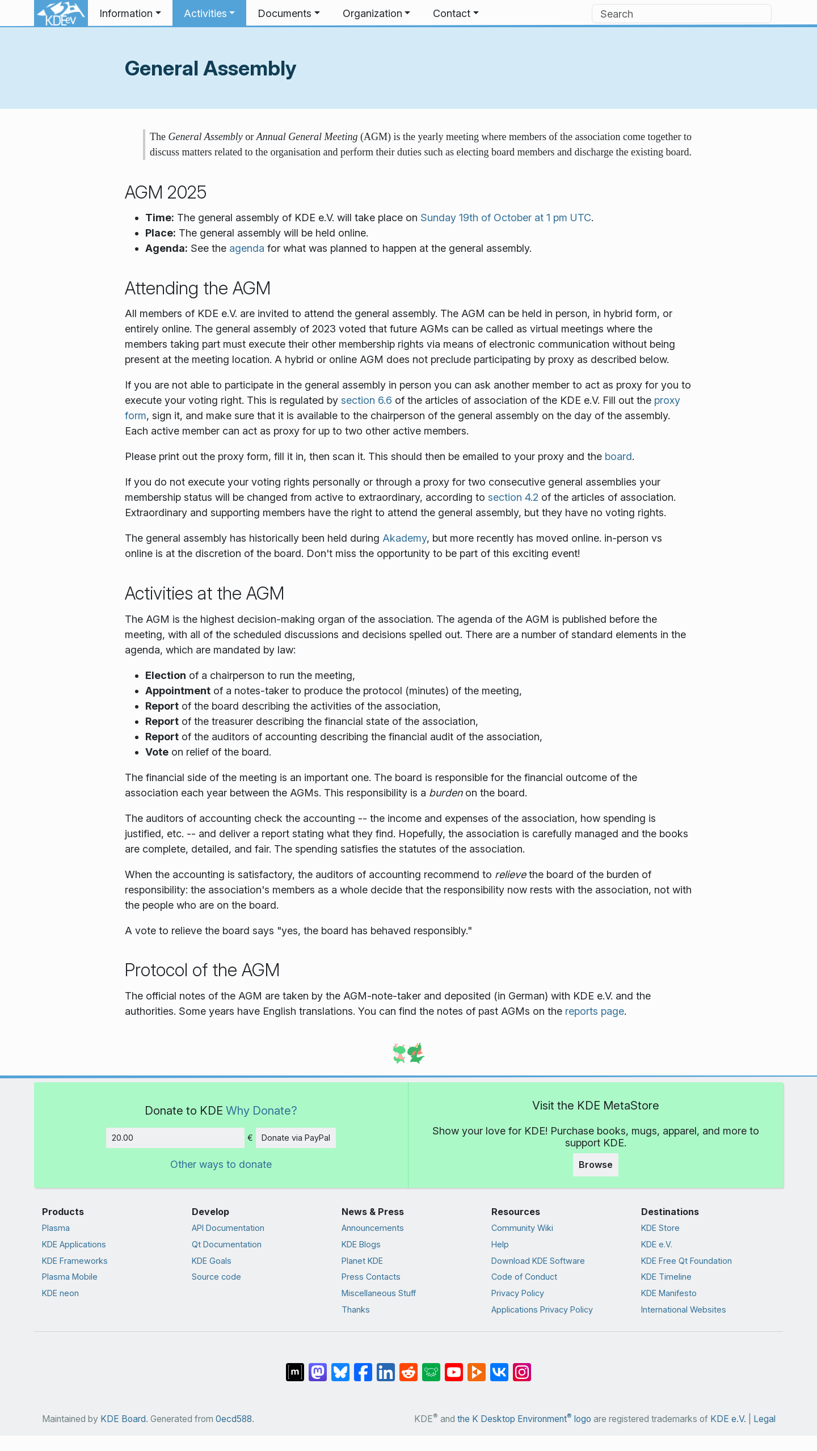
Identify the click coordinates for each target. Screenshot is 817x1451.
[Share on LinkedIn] (386, 1366)
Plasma (56, 1228)
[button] (130, 13)
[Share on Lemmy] (431, 1366)
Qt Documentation (227, 1244)
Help (500, 1244)
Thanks (356, 1309)
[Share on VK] (499, 1366)
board (618, 456)
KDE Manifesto (669, 1293)
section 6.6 (366, 400)
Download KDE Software (538, 1261)
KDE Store (660, 1228)
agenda (246, 248)
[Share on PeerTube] (477, 1366)
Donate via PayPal (296, 1137)
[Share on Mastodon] (318, 1366)
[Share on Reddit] (408, 1366)
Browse (596, 1164)
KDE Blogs (361, 1244)
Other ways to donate (221, 1164)
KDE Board (123, 1419)
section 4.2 (513, 497)
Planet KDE (362, 1261)
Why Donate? (261, 1110)
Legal (764, 1419)
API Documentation (228, 1228)
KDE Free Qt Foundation (686, 1261)
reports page (594, 1011)
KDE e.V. (656, 1244)
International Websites (683, 1309)
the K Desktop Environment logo (524, 1419)
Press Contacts (371, 1276)
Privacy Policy (517, 1293)
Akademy (404, 538)
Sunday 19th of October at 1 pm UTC (505, 217)
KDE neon (60, 1293)
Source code (216, 1276)
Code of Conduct (524, 1276)
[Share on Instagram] (522, 1366)
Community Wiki (522, 1228)
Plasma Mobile (70, 1276)
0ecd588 (234, 1419)
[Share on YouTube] (454, 1366)
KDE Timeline (666, 1276)
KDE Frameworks (75, 1261)
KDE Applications (74, 1244)
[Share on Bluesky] (340, 1366)
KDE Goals (211, 1261)
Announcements (373, 1228)
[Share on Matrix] (295, 1366)
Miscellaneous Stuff (379, 1293)
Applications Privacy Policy (542, 1309)
